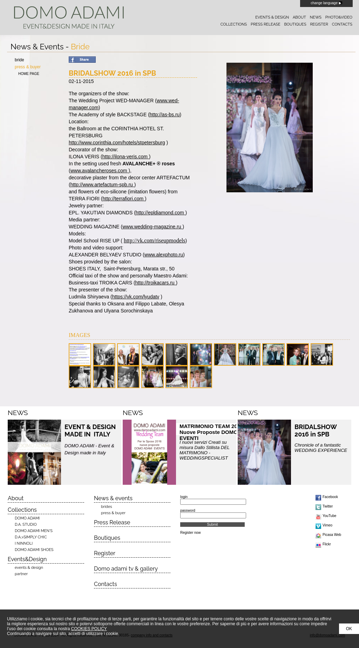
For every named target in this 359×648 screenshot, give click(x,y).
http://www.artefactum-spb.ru (102, 184)
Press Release (112, 522)
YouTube (329, 516)
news (315, 17)
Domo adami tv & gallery (126, 568)
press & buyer (28, 66)
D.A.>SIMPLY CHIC (31, 537)
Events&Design (27, 559)
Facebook (330, 497)
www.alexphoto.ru (163, 254)
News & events (113, 498)
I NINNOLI (24, 543)
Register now (190, 533)
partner (21, 574)
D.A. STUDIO (26, 524)
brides (106, 506)
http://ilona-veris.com (125, 156)
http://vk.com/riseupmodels (154, 240)
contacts (342, 24)
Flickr (327, 544)
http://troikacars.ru (155, 282)
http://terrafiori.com (123, 198)
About (15, 498)
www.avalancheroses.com (99, 170)
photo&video (338, 17)
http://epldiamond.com (160, 212)
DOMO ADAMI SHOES (34, 549)
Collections (22, 509)
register (319, 24)
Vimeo (327, 525)
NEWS (18, 412)
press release (265, 24)
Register (104, 553)
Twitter (328, 506)
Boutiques (107, 538)
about (299, 17)
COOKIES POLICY (89, 628)
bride (19, 59)
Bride (80, 46)
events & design (272, 17)
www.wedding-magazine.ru (152, 226)
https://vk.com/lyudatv (136, 296)
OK (349, 628)
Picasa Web (332, 535)
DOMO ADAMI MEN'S (34, 531)
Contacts (105, 584)
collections (234, 24)
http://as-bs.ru (165, 114)
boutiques (295, 24)
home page (28, 74)
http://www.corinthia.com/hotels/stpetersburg (117, 142)
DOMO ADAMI (27, 518)
